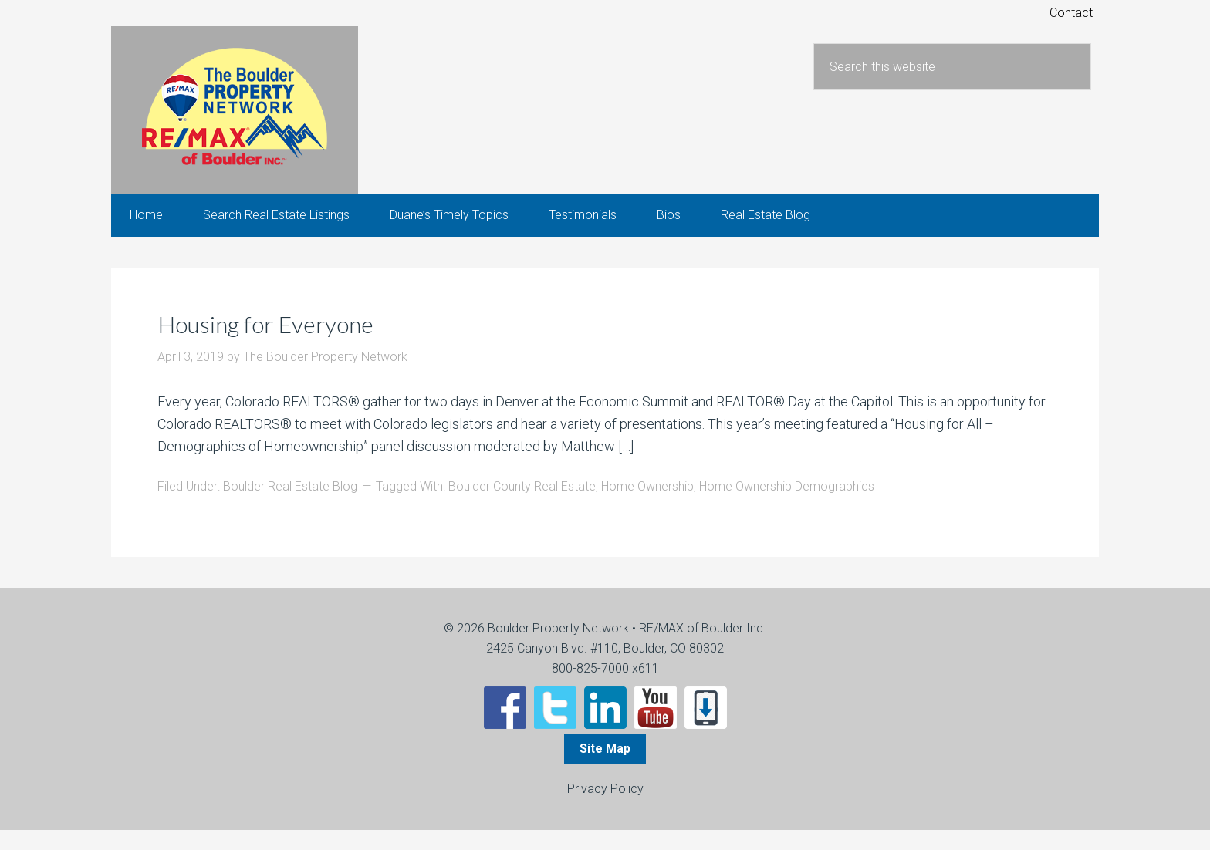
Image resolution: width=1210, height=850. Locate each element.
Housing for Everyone (289, 342)
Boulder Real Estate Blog (290, 506)
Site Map (605, 768)
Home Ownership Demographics (786, 506)
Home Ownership (647, 506)
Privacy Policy (605, 808)
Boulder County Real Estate (522, 506)
